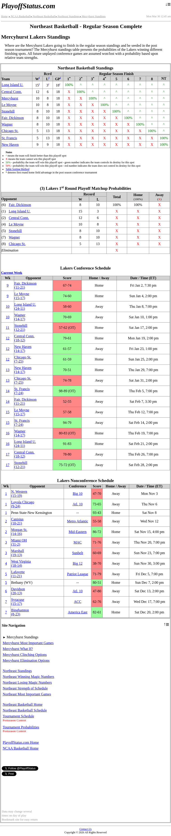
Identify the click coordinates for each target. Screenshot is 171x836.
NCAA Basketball (19, 16)
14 (7, 391)
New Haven (10, 144)
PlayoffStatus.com (28, 6)
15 (7, 412)
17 (7, 454)
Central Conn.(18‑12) (24, 338)
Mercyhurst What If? (18, 649)
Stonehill (8, 111)
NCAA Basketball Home (20, 748)
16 (7, 433)
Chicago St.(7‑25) (22, 359)
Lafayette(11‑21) (18, 574)
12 (7, 338)
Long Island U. (12, 85)
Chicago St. (10, 131)
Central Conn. (12, 92)
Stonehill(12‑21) (20, 328)
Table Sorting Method (17, 169)
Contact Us (85, 829)
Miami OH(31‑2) (19, 542)
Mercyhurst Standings (92, 16)
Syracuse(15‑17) (17, 602)
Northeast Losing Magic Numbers (27, 682)
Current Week (11, 272)
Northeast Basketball (42, 16)
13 (7, 370)
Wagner (7, 124)
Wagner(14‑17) (19, 317)
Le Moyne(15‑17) (21, 296)
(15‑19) (19, 494)
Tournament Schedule (18, 716)
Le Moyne (9, 105)
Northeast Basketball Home (23, 704)
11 (7, 328)
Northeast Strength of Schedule (25, 688)
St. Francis (9, 138)
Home (4, 16)
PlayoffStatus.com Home (21, 742)
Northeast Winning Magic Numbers (28, 677)
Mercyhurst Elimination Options (26, 660)
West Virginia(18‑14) (21, 563)
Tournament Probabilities (21, 727)
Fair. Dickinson (13, 118)
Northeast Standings (67, 16)
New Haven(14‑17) (23, 349)
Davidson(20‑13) (18, 591)
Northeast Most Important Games (27, 694)
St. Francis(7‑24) (22, 391)
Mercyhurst (10, 98)
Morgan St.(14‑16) (19, 532)
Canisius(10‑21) (17, 521)
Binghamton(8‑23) (20, 612)
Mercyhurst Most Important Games (28, 643)
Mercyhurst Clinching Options (25, 655)
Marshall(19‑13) (17, 553)
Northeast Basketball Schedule (25, 710)
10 (7, 306)
